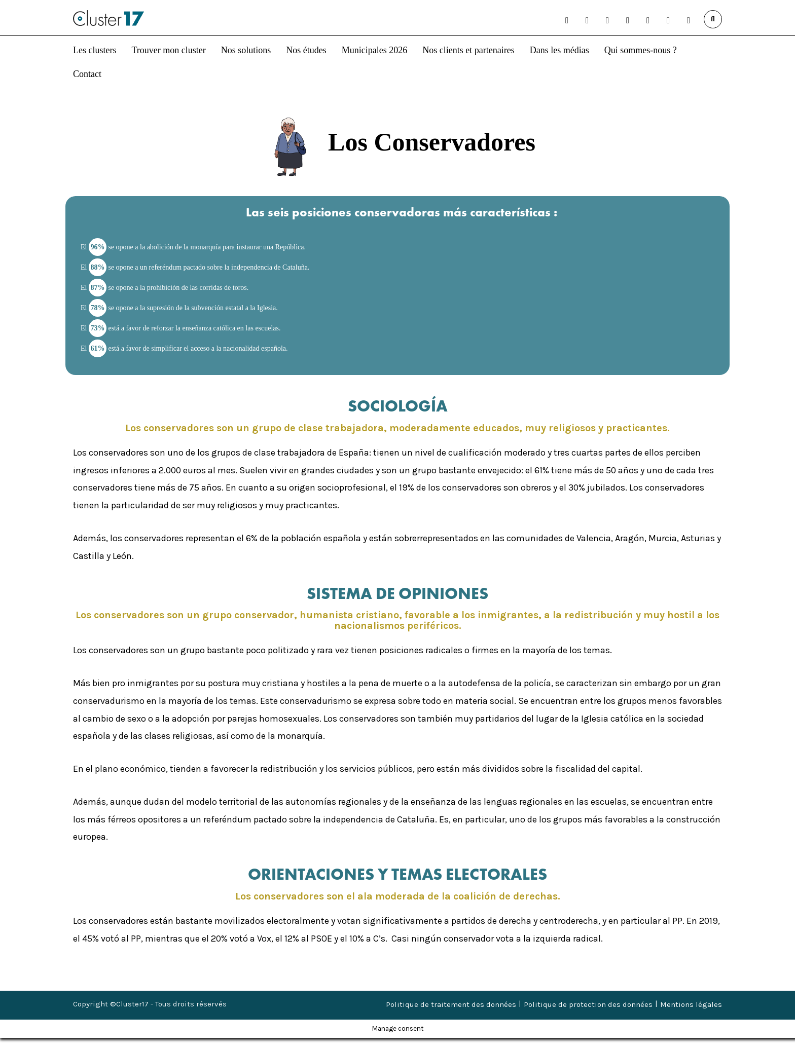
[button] (567, 20)
